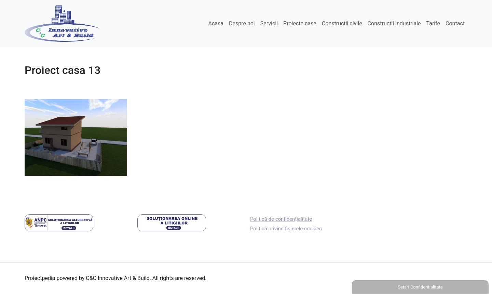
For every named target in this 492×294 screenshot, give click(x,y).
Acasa (215, 23)
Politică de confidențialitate (281, 219)
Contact (455, 23)
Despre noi (242, 23)
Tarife (433, 23)
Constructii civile (342, 23)
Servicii (269, 23)
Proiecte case (299, 23)
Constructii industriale (394, 23)
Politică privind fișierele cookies (286, 229)
